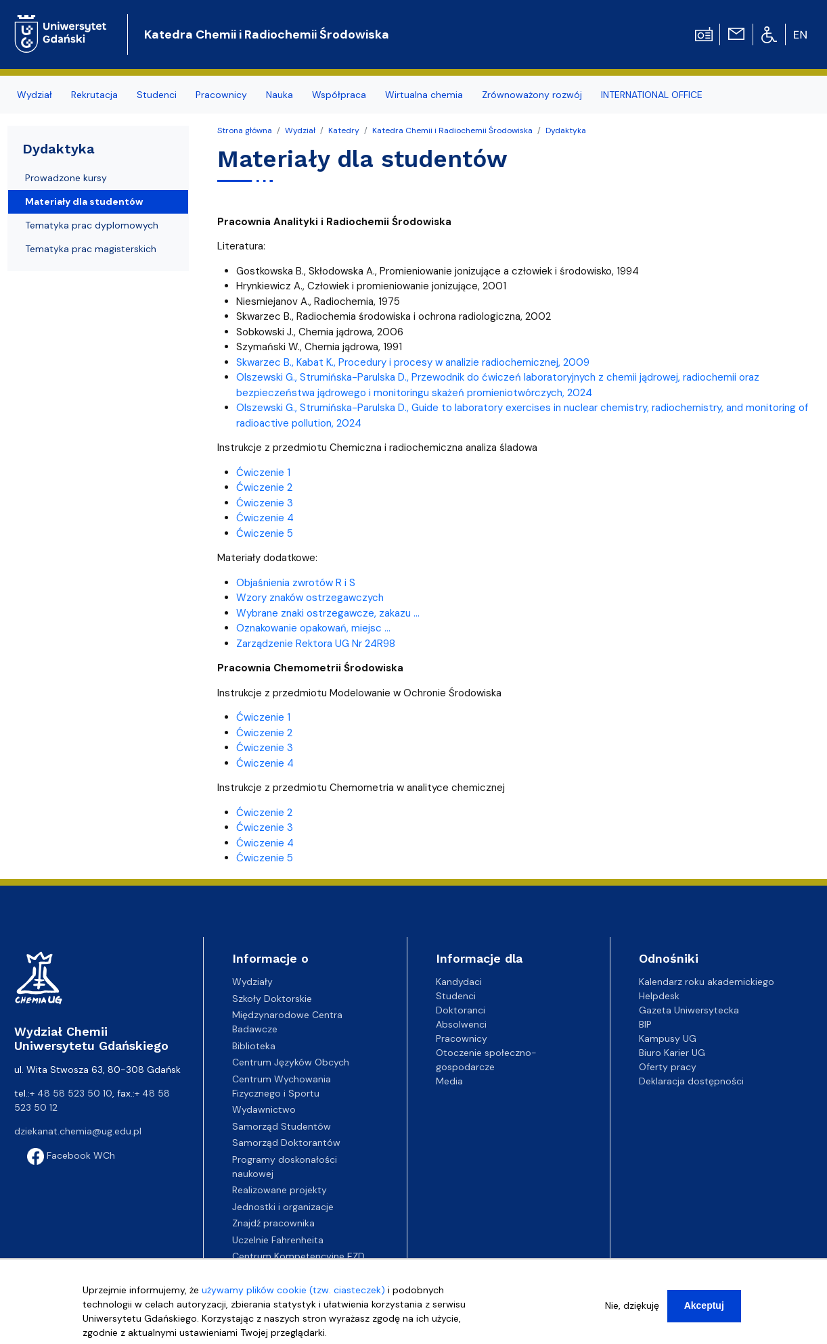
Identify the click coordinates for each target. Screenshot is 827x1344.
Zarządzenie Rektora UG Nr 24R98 (315, 643)
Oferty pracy (667, 1067)
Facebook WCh (71, 1155)
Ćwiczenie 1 (263, 472)
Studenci (456, 996)
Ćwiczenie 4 (265, 518)
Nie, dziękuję (632, 1305)
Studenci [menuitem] (157, 95)
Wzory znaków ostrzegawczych (310, 597)
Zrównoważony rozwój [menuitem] (532, 95)
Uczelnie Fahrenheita (277, 1240)
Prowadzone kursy (66, 178)
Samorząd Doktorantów (286, 1142)
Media (449, 1081)
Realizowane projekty (279, 1190)
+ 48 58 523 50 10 (71, 1093)
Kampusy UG (667, 1038)
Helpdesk (659, 996)
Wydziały (252, 982)
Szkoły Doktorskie (272, 998)
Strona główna (244, 130)
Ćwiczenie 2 (264, 487)
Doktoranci (460, 1010)
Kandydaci (459, 982)
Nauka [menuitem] (279, 95)
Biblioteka (253, 1046)
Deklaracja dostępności (691, 1081)
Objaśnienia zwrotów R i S (295, 583)
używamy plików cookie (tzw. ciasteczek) (293, 1290)
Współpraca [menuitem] (339, 95)
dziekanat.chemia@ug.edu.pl (77, 1131)
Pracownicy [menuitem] (221, 95)
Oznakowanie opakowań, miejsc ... (313, 628)
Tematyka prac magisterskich (90, 249)
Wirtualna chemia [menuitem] (424, 95)
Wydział (300, 130)
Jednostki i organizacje (283, 1207)
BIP (645, 1024)
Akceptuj (704, 1305)
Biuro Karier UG (672, 1053)
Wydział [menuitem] (34, 95)
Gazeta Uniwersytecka (689, 1010)
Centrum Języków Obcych (290, 1062)
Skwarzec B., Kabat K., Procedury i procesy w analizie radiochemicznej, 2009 (412, 362)
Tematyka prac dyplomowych (91, 225)
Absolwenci (461, 1024)
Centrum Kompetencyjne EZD (298, 1256)
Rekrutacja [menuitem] (94, 95)
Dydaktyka (565, 130)
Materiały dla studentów (84, 201)
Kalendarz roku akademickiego (706, 982)
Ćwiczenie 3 (264, 503)
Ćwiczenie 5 (264, 533)
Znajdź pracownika (273, 1223)
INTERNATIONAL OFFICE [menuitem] (651, 95)
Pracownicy (461, 1038)
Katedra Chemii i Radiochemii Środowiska (266, 34)
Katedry (343, 130)
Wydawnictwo (264, 1109)
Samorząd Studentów (281, 1126)
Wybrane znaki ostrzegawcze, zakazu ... (328, 613)
